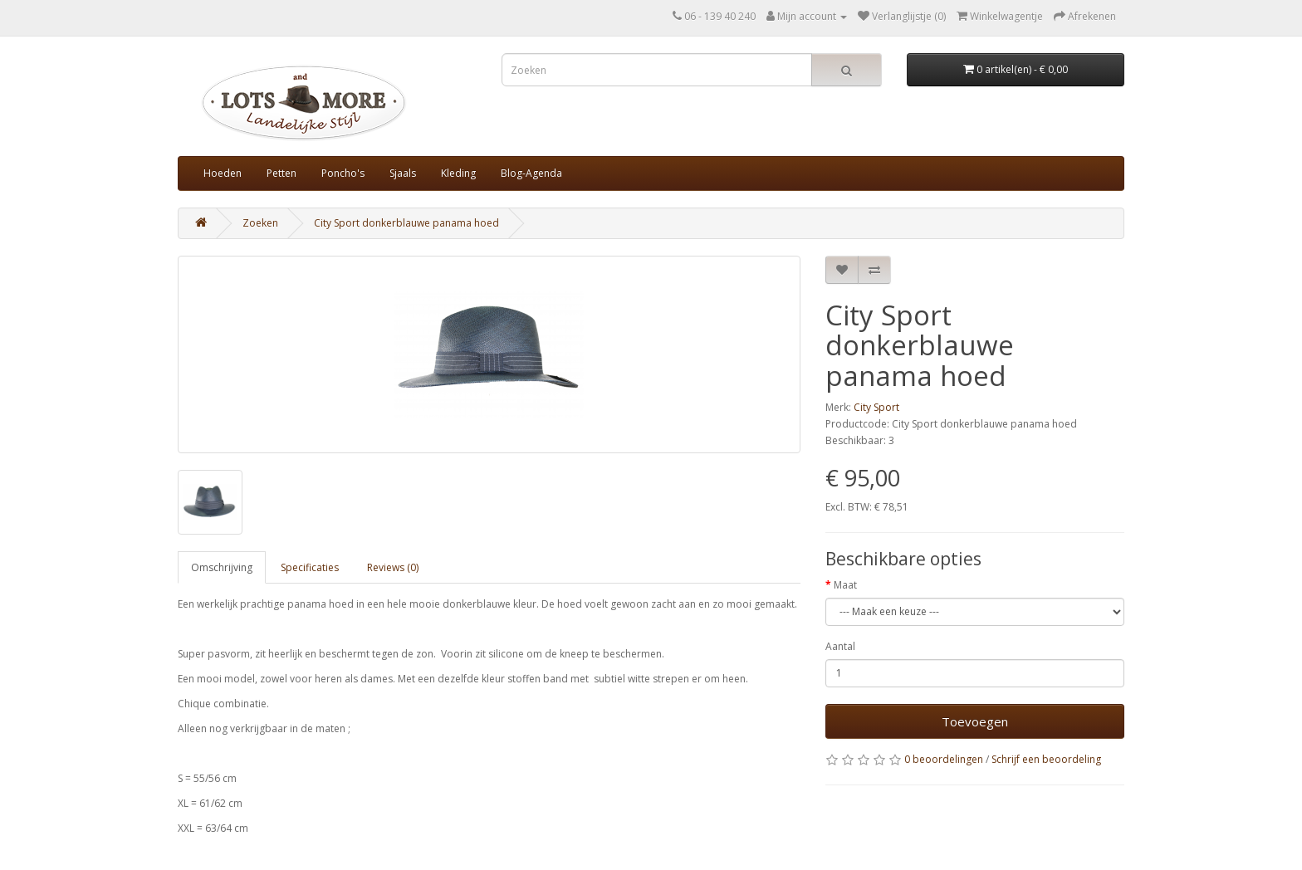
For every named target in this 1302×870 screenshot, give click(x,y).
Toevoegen (975, 721)
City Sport (876, 407)
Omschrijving (221, 567)
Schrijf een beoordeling (1046, 759)
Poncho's (343, 173)
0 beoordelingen (943, 759)
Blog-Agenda (531, 173)
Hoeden (222, 173)
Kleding (458, 173)
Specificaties (310, 567)
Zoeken (260, 223)
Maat (845, 585)
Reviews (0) (392, 567)
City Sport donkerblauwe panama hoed (406, 223)
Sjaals (402, 173)
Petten (281, 173)
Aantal (840, 646)
